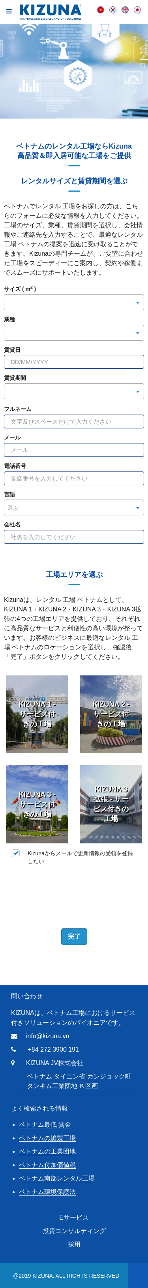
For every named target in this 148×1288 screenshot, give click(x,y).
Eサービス (74, 1217)
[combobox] (74, 302)
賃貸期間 (15, 378)
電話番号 (15, 466)
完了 (74, 936)
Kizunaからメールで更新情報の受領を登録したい (72, 856)
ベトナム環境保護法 (47, 1191)
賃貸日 (12, 350)
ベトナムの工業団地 (47, 1151)
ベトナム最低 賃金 (45, 1124)
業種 (9, 319)
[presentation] (74, 895)
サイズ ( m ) (20, 289)
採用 (74, 1244)
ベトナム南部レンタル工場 (57, 1178)
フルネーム (18, 409)
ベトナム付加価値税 (47, 1165)
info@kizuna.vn (47, 1036)
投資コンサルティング (74, 1231)
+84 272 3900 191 (53, 1049)
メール (12, 437)
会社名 (12, 524)
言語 (9, 494)
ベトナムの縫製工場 (47, 1138)
